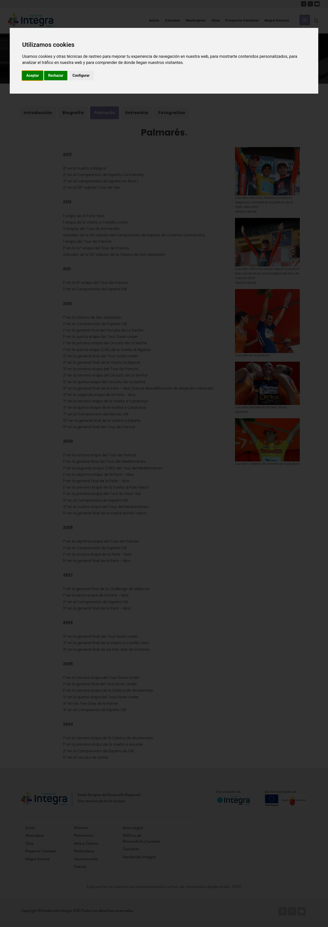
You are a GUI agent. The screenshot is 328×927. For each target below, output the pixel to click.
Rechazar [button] (55, 75)
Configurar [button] (81, 75)
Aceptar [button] (32, 75)
